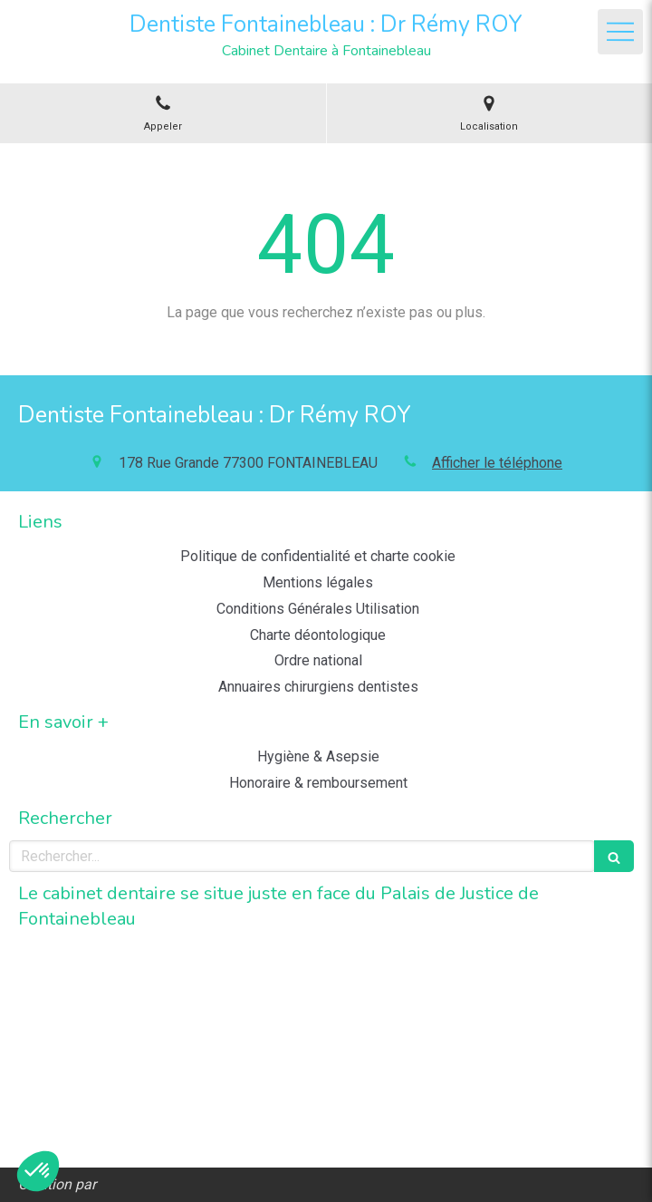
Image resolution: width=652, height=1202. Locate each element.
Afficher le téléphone (497, 462)
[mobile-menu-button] (620, 31)
